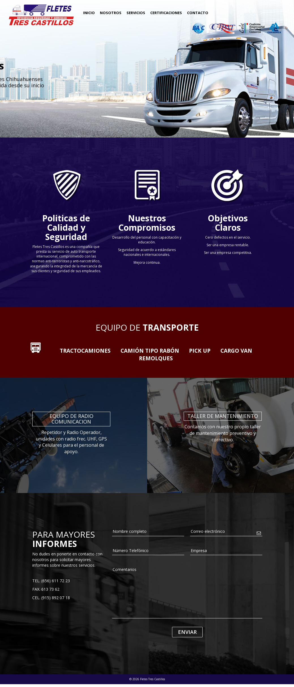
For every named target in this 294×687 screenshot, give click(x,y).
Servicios (135, 12)
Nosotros (110, 12)
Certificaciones (166, 12)
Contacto (197, 12)
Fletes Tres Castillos (41, 15)
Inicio (89, 12)
